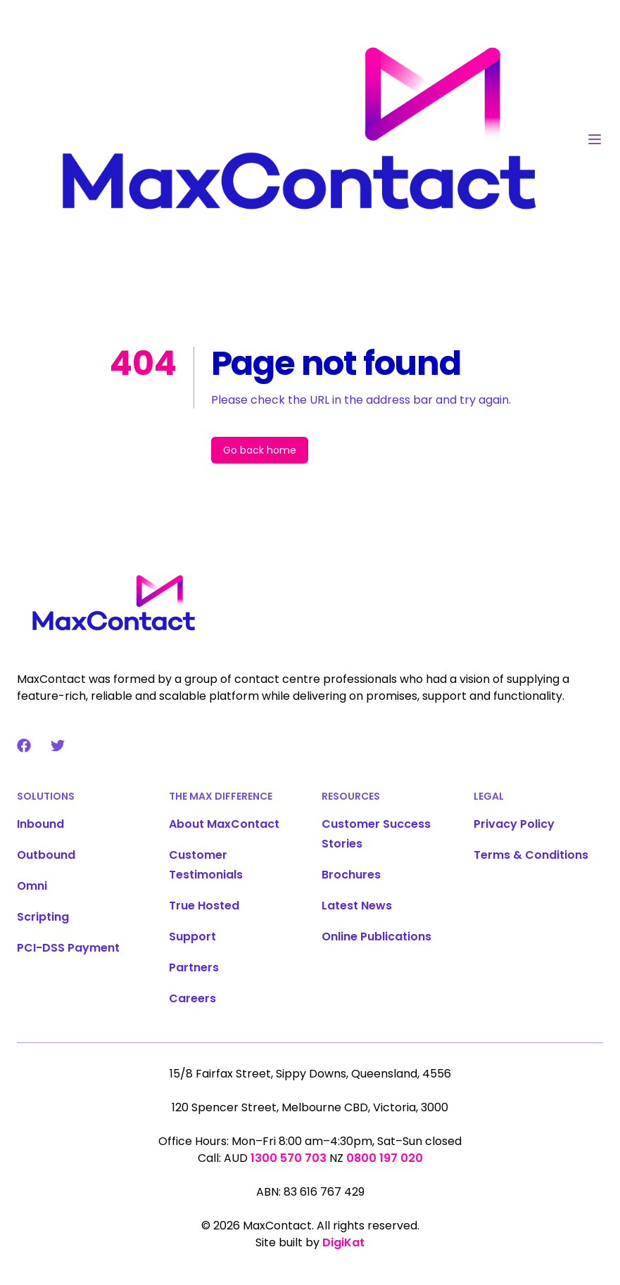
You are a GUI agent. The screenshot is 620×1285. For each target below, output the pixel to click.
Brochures (351, 875)
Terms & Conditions (531, 855)
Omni (32, 886)
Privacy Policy (514, 824)
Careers (192, 998)
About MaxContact (224, 824)
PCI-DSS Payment (68, 948)
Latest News (357, 905)
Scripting (43, 917)
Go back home (259, 450)
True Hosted (204, 905)
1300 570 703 (289, 1158)
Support (192, 936)
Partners (194, 967)
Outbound (46, 855)
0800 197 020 (384, 1158)
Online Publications (376, 936)
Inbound (40, 824)
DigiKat (343, 1242)
